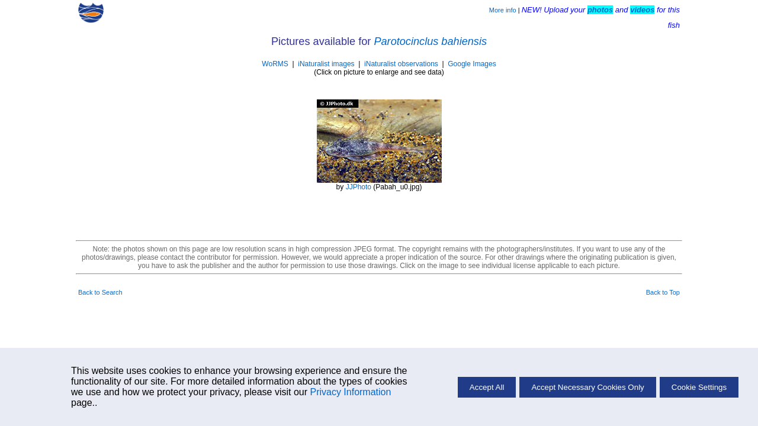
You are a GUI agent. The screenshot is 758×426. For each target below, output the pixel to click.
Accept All (487, 387)
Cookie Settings (699, 387)
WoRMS (275, 64)
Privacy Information (350, 392)
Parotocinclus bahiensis (430, 41)
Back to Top (663, 292)
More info (502, 10)
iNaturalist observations (401, 64)
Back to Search (100, 292)
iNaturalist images (326, 64)
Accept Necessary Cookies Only (587, 387)
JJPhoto (358, 187)
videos (642, 9)
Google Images (472, 64)
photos (600, 9)
